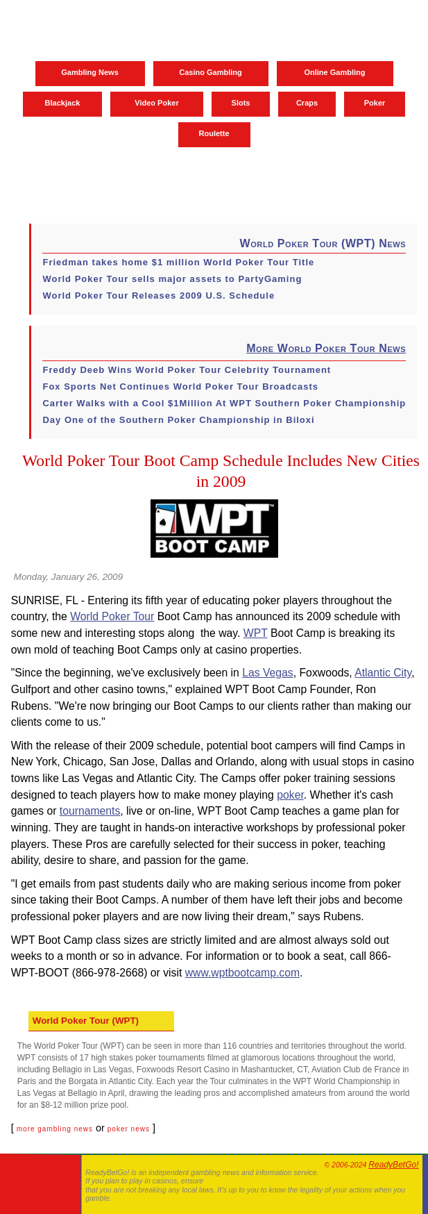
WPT (255, 633)
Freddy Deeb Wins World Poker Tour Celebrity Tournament (186, 370)
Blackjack (62, 103)
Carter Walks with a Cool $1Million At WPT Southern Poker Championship (224, 403)
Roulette (214, 133)
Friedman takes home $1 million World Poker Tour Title (178, 262)
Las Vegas (267, 673)
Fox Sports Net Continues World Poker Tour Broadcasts (180, 386)
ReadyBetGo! (393, 1165)
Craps (307, 103)
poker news (129, 1129)
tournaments (90, 811)
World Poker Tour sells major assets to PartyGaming (172, 279)
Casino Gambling (210, 72)
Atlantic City (382, 673)
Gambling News (90, 72)
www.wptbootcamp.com (242, 973)
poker (290, 795)
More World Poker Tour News (326, 348)
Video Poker (156, 103)
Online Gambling (334, 72)
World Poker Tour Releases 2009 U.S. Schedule (158, 295)
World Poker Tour (112, 616)
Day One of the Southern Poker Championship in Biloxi (178, 420)
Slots (241, 103)
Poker (375, 103)
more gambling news (55, 1129)
